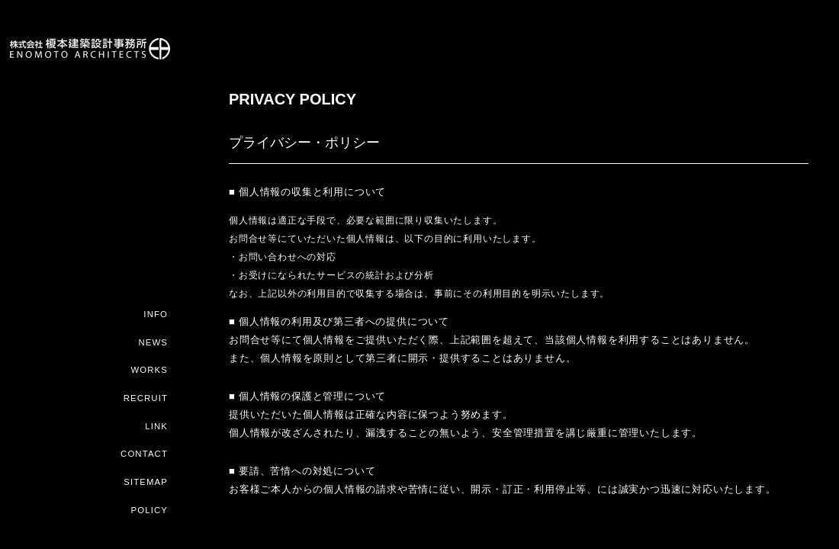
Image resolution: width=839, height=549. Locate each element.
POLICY (150, 510)
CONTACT (145, 455)
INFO (156, 318)
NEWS (154, 345)
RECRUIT (146, 400)
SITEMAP (146, 482)
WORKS (150, 372)
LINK (157, 427)
